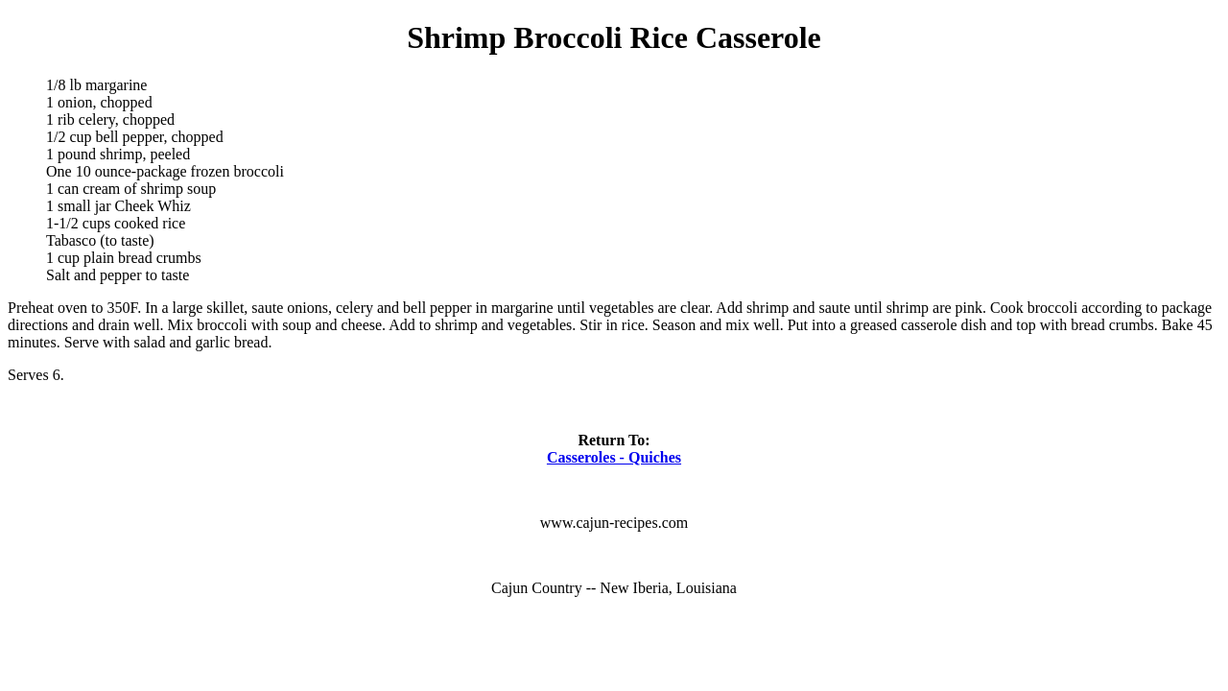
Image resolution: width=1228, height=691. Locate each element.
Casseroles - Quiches (614, 457)
